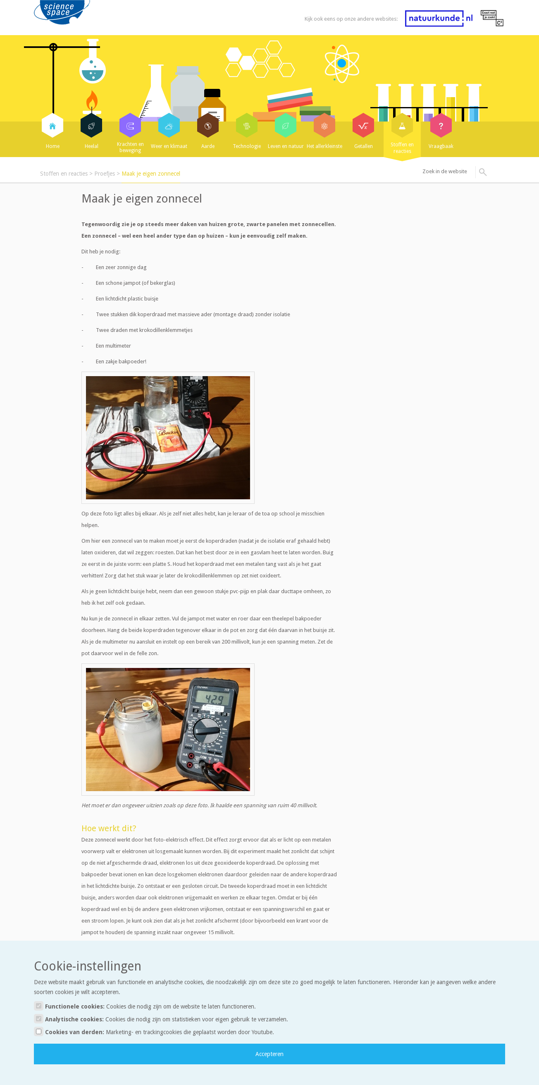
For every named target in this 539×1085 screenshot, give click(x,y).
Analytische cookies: (161, 1018)
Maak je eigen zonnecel (151, 173)
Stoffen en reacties (64, 173)
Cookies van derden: (154, 1031)
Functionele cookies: (145, 1006)
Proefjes (104, 173)
